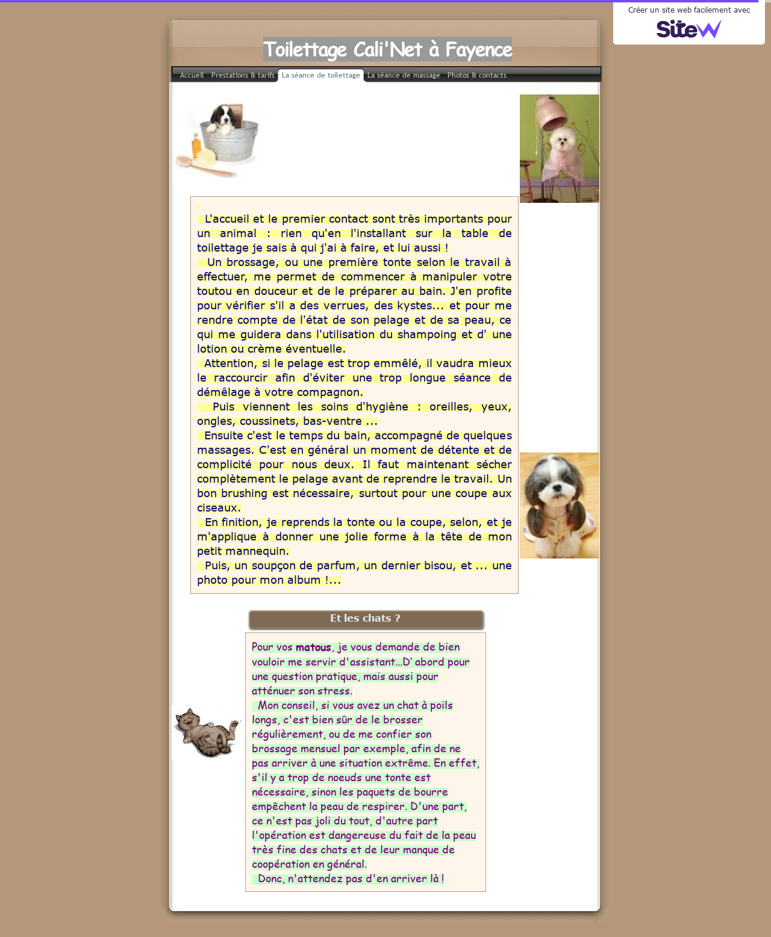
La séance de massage (403, 75)
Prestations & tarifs (243, 75)
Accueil (192, 75)
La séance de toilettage (321, 75)
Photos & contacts (477, 75)
